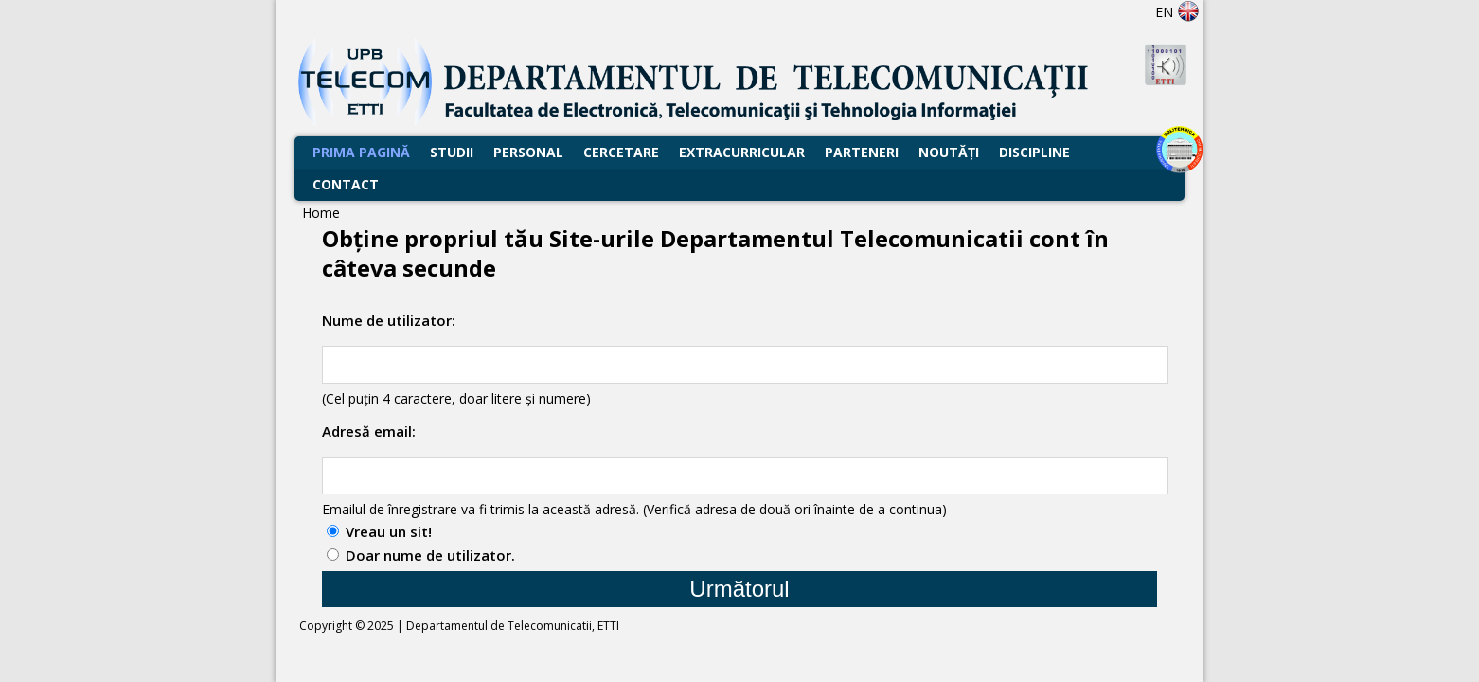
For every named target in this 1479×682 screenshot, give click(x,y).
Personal (528, 152)
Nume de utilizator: (388, 320)
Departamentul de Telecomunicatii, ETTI (512, 626)
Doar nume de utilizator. (430, 555)
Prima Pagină (361, 152)
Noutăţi (948, 152)
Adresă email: (369, 431)
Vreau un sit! (389, 531)
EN (1177, 12)
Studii (451, 152)
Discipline (1034, 152)
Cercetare (621, 152)
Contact (345, 184)
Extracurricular (742, 152)
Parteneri (862, 152)
